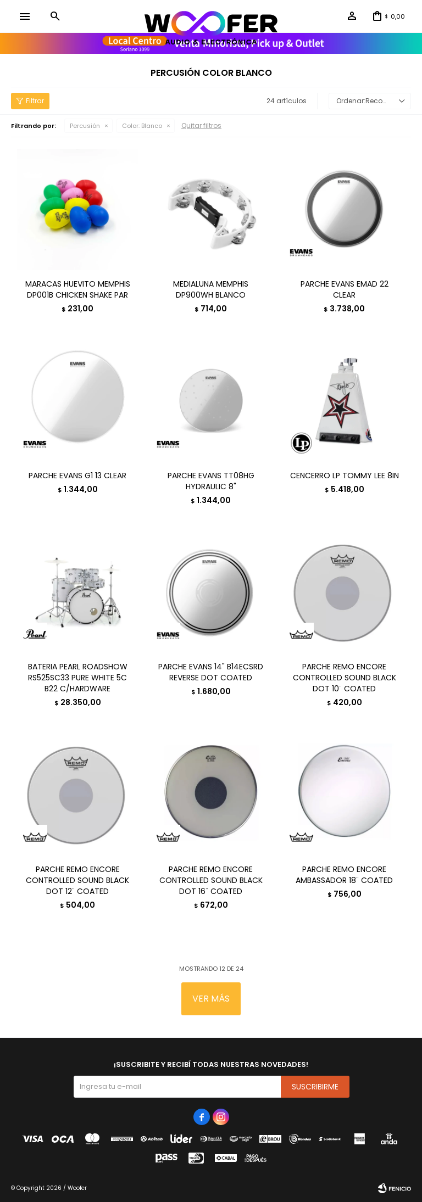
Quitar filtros (201, 125)
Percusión (85, 125)
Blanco (142, 125)
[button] (55, 16)
